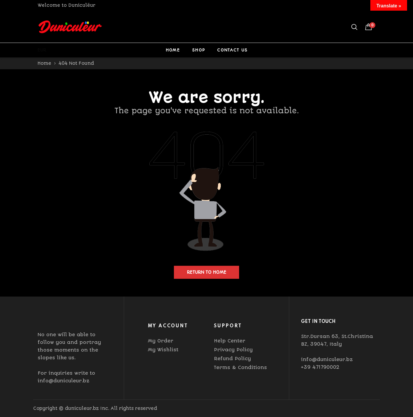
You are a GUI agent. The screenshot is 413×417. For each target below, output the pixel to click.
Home (173, 50)
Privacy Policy (233, 349)
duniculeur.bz (82, 408)
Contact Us (232, 50)
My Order (160, 341)
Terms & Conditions (240, 367)
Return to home (206, 272)
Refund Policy (232, 358)
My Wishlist (163, 349)
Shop (198, 50)
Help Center (229, 341)
